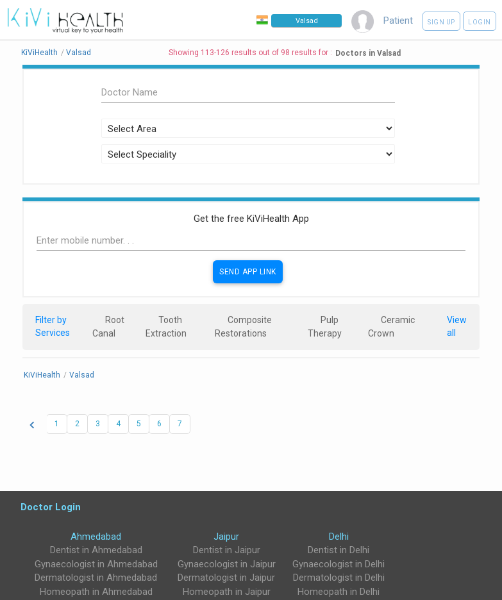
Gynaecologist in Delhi (338, 564)
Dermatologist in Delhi (339, 577)
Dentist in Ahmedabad (96, 550)
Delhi (339, 536)
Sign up (441, 22)
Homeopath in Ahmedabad (96, 591)
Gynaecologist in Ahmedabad (96, 564)
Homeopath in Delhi (338, 591)
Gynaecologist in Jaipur (227, 564)
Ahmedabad (96, 536)
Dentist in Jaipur (226, 550)
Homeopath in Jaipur (227, 591)
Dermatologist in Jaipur (226, 577)
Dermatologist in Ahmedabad (96, 577)
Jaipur (226, 536)
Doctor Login (51, 507)
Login (479, 22)
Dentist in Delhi (338, 550)
